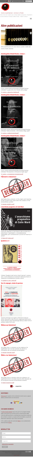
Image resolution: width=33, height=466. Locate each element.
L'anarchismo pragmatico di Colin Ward (12, 207)
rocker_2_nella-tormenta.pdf (10, 133)
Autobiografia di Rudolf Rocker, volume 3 (13, 136)
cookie (18, 455)
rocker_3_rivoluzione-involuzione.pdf (12, 174)
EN (15, 1)
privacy (15, 455)
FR (13, 1)
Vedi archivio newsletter (7, 444)
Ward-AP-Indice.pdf (7, 238)
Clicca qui (3, 396)
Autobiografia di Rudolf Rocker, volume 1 (13, 54)
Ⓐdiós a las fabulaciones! (9, 355)
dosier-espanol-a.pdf (8, 382)
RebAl (19, 421)
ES (16, 1)
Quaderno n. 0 (5, 241)
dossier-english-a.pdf (8, 204)
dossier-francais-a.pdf (8, 352)
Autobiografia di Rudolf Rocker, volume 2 (13, 95)
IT (12, 1)
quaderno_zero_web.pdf (9, 280)
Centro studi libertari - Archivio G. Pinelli (12, 13)
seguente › (18, 386)
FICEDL (10, 422)
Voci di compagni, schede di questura (12, 283)
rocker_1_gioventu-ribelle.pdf (10, 92)
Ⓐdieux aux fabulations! (8, 325)
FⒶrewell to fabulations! (8, 177)
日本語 (23, 1)
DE (18, 1)
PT (17, 1)
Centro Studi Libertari (7, 411)
